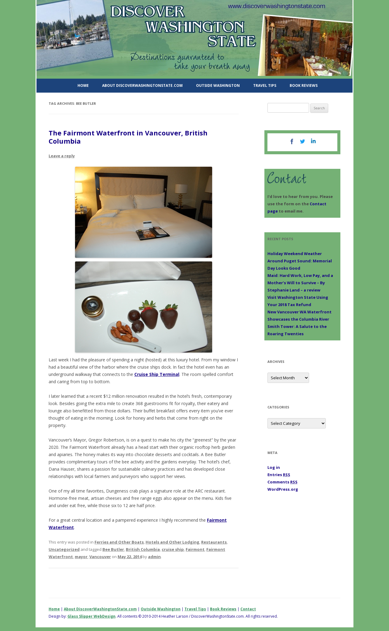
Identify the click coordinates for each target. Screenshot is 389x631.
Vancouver (100, 556)
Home (83, 85)
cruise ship (173, 549)
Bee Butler (113, 549)
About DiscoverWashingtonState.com (142, 85)
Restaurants (214, 542)
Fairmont (195, 549)
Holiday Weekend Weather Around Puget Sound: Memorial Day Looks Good (299, 261)
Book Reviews (304, 85)
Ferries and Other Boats (119, 542)
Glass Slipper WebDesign (91, 616)
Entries (278, 474)
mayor (81, 556)
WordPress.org (282, 489)
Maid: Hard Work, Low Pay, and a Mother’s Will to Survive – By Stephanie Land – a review (300, 283)
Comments (282, 482)
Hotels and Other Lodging (172, 542)
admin (154, 556)
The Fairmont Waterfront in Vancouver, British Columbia (128, 136)
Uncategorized (64, 549)
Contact (248, 609)
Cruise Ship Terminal (156, 374)
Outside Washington (218, 85)
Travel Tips (264, 85)
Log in (273, 467)
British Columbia (143, 549)
